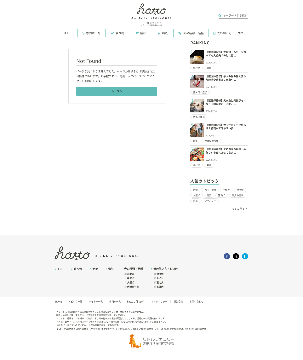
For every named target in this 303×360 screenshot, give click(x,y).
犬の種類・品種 (193, 33)
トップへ (116, 91)
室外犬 (160, 287)
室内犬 (221, 195)
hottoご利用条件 (136, 301)
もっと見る (238, 208)
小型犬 (226, 190)
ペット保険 (210, 190)
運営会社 (178, 301)
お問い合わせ (196, 301)
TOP (66, 33)
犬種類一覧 (133, 287)
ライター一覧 (96, 301)
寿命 (195, 190)
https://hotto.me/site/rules (134, 322)
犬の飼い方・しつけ (230, 33)
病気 (165, 33)
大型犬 (196, 195)
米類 (209, 68)
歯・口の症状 (200, 92)
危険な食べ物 (211, 141)
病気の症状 (199, 117)
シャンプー (210, 201)
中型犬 (130, 278)
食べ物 (120, 33)
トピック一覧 (75, 301)
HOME (58, 301)
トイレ (160, 278)
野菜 (209, 165)
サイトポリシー (159, 301)
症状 (143, 33)
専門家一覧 (93, 33)
